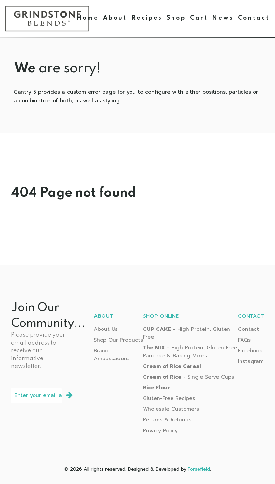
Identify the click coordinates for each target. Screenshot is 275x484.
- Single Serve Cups (188, 377)
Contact (248, 329)
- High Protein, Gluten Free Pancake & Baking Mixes (190, 351)
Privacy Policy (160, 430)
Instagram (251, 361)
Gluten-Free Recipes (169, 398)
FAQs (244, 340)
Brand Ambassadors (111, 354)
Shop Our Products (118, 340)
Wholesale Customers (171, 409)
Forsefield (199, 469)
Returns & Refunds (167, 420)
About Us (105, 329)
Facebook (250, 351)
